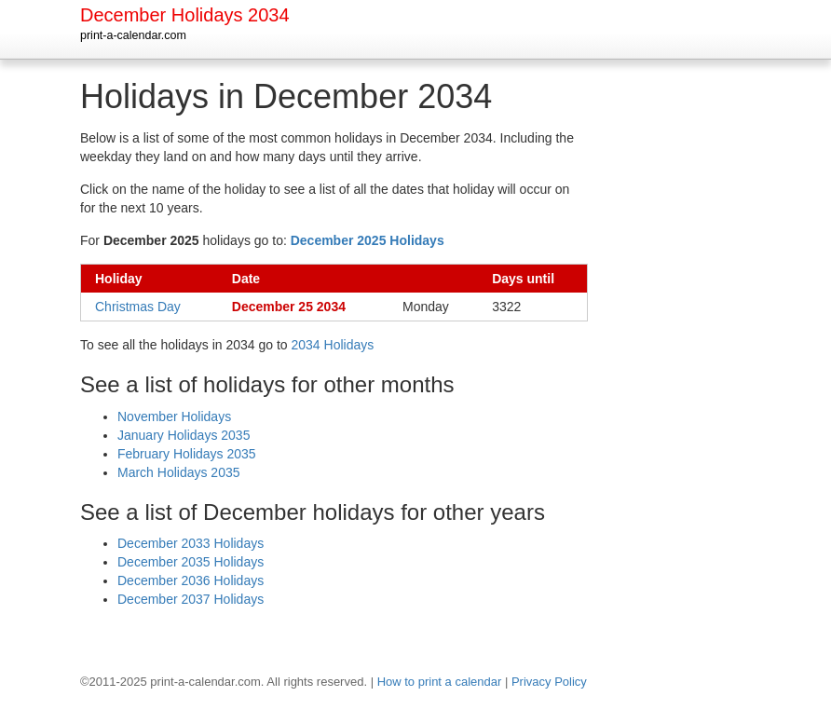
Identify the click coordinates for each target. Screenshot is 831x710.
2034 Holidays (333, 344)
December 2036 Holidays (190, 580)
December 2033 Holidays (190, 543)
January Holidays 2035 (183, 435)
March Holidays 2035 (178, 472)
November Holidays (174, 416)
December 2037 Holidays (190, 599)
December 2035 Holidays (190, 561)
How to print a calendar (439, 682)
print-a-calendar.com (133, 35)
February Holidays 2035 (186, 453)
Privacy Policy (549, 682)
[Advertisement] (690, 357)
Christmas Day (138, 306)
